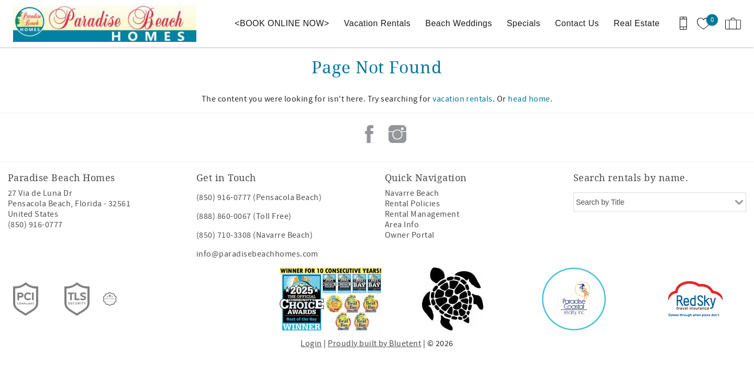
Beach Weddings (458, 23)
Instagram (397, 134)
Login (311, 343)
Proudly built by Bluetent (374, 343)
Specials (523, 23)
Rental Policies (412, 203)
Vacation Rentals (377, 23)
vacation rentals (463, 99)
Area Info (402, 224)
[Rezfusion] (110, 299)
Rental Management (422, 214)
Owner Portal (410, 235)
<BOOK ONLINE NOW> (282, 23)
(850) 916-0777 (35, 224)
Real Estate (637, 23)
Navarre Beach (412, 193)
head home (529, 99)
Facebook (369, 134)
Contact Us (577, 23)
